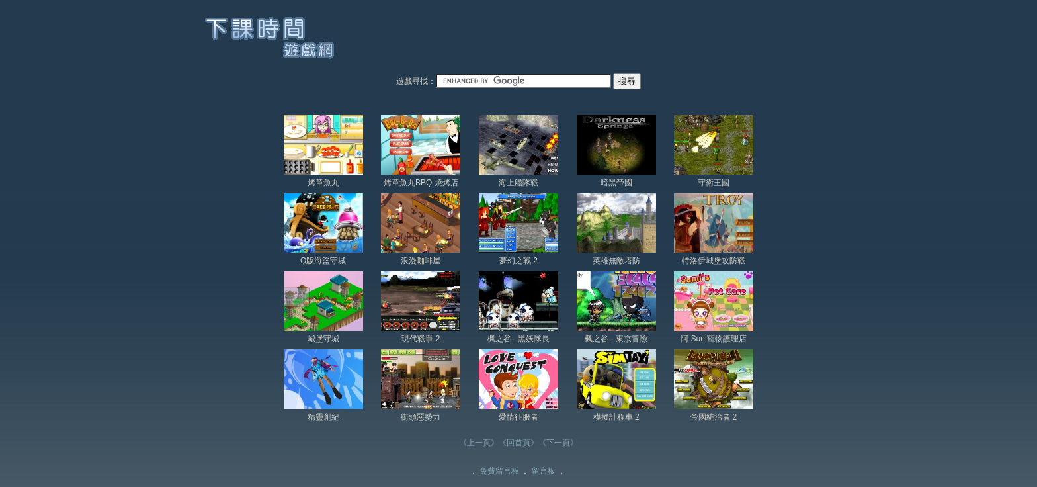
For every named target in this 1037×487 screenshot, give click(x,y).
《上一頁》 (479, 442)
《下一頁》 (558, 442)
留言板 (544, 471)
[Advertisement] (595, 39)
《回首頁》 (518, 442)
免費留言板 (499, 471)
